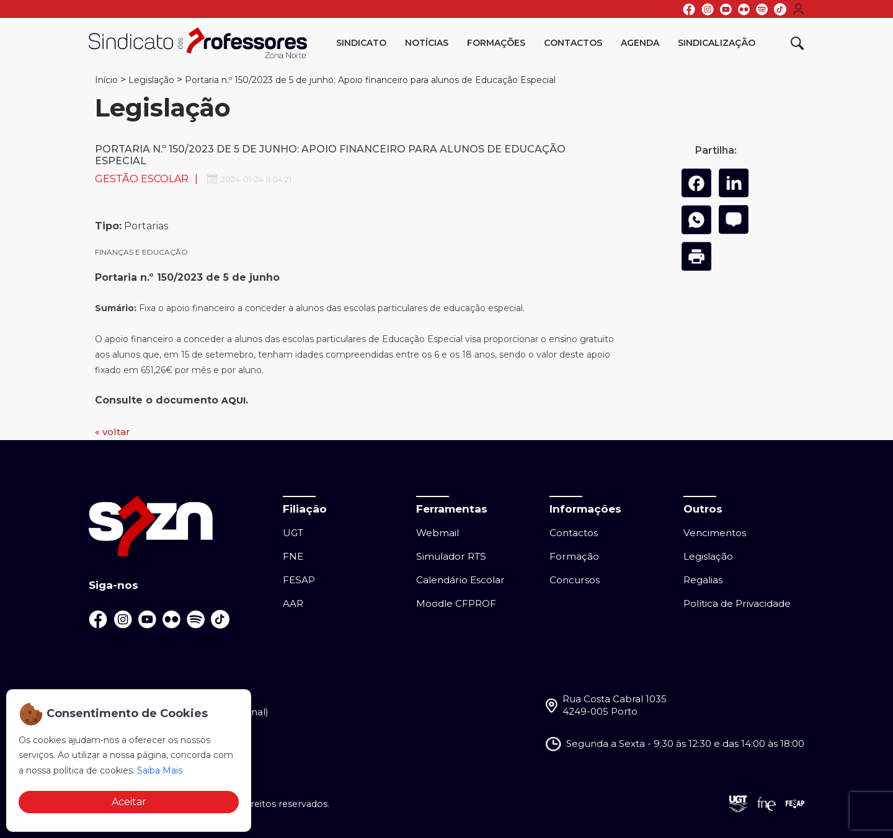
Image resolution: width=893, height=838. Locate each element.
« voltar (112, 432)
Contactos (573, 42)
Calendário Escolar (460, 580)
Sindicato (361, 42)
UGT (293, 533)
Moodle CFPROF (456, 603)
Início (106, 80)
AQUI (233, 400)
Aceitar (129, 802)
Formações (496, 42)
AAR (293, 603)
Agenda (640, 42)
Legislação (151, 80)
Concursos (574, 580)
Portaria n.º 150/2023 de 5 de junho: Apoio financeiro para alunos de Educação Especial (370, 80)
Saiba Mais (159, 770)
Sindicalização (716, 42)
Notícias (426, 42)
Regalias (702, 580)
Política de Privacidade (737, 603)
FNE (293, 556)
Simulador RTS (451, 556)
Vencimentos (714, 533)
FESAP (299, 580)
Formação (574, 556)
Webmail (437, 533)
